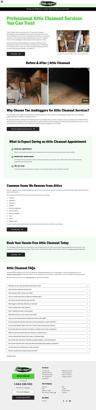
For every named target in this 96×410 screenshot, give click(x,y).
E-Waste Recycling (47, 374)
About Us (44, 386)
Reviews (44, 401)
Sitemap (64, 392)
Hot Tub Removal (46, 376)
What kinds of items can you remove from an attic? (48, 314)
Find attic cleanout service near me (23, 129)
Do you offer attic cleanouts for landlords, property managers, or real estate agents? (48, 340)
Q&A (63, 386)
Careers (64, 388)
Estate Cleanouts (67, 372)
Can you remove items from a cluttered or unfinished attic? (48, 296)
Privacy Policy (66, 390)
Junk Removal (46, 370)
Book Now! (16, 54)
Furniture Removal (47, 372)
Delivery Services (67, 376)
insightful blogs (30, 277)
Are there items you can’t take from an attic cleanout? (48, 347)
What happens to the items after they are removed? (48, 303)
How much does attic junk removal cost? (48, 289)
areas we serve (73, 249)
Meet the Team (46, 390)
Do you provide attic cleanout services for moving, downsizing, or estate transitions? (48, 322)
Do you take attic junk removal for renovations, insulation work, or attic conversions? (48, 329)
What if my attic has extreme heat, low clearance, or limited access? (48, 332)
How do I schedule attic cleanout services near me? (48, 350)
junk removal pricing (26, 161)
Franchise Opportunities (23, 397)
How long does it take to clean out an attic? (48, 293)
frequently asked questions (14, 274)
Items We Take (17, 229)
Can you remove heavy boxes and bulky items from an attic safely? (48, 318)
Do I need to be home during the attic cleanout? (48, 300)
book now (82, 249)
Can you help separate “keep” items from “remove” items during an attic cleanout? (48, 325)
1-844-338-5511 (23, 384)
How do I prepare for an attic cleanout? (48, 307)
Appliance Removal (67, 370)
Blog (43, 388)
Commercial (45, 378)
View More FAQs (11, 356)
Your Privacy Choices (49, 392)
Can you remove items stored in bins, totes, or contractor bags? (48, 336)
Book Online (23, 376)
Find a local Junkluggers (23, 392)
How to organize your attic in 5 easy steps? (48, 311)
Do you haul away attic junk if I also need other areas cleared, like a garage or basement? (48, 343)
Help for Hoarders (67, 374)
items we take (27, 190)
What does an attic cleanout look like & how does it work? (48, 285)
